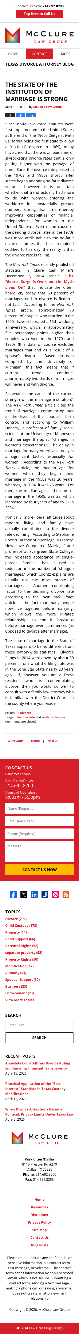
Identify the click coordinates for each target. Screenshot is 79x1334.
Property (16, 932)
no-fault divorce (53, 717)
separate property (23, 952)
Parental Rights (21, 946)
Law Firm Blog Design (39, 1328)
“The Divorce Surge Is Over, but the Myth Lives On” (39, 282)
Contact (39, 54)
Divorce (25, 713)
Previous (15, 740)
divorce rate (26, 717)
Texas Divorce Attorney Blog (39, 35)
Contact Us (39, 1237)
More (66, 54)
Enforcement (19, 993)
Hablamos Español (18, 774)
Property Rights (21, 959)
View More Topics (19, 1000)
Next (52, 740)
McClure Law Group (54, 1309)
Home (13, 54)
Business (16, 986)
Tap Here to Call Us (39, 13)
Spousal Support (22, 979)
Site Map (39, 1230)
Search (39, 1037)
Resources (39, 1207)
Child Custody (21, 925)
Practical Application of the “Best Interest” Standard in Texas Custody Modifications (35, 1089)
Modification (19, 966)
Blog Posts (39, 1245)
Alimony (15, 973)
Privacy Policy (39, 1222)
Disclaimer (39, 1215)
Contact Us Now (39, 869)
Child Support (20, 939)
